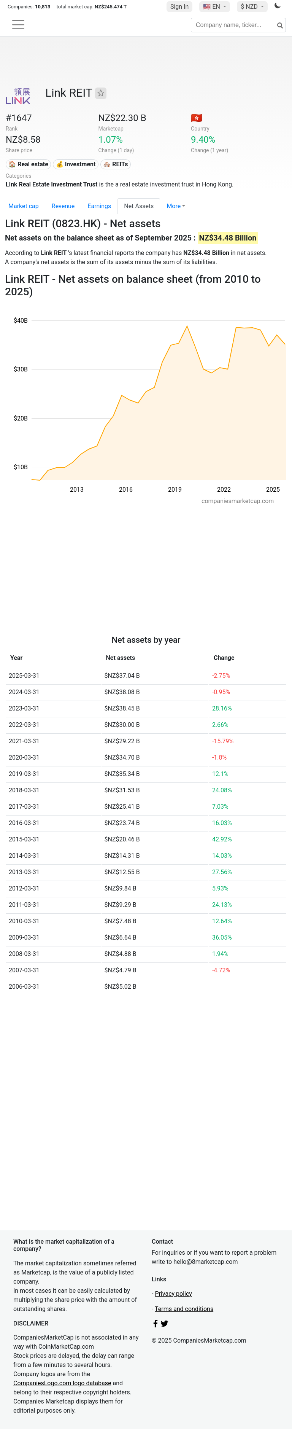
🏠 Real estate (28, 164)
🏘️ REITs (115, 164)
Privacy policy (173, 1293)
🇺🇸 (212, 6)
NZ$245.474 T (111, 7)
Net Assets (139, 206)
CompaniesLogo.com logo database (62, 1383)
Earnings (99, 206)
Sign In (179, 6)
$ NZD (250, 6)
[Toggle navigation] (18, 25)
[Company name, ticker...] (238, 25)
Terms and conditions (184, 1309)
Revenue (63, 206)
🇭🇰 (196, 118)
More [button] (174, 206)
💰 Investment (76, 164)
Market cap (23, 206)
